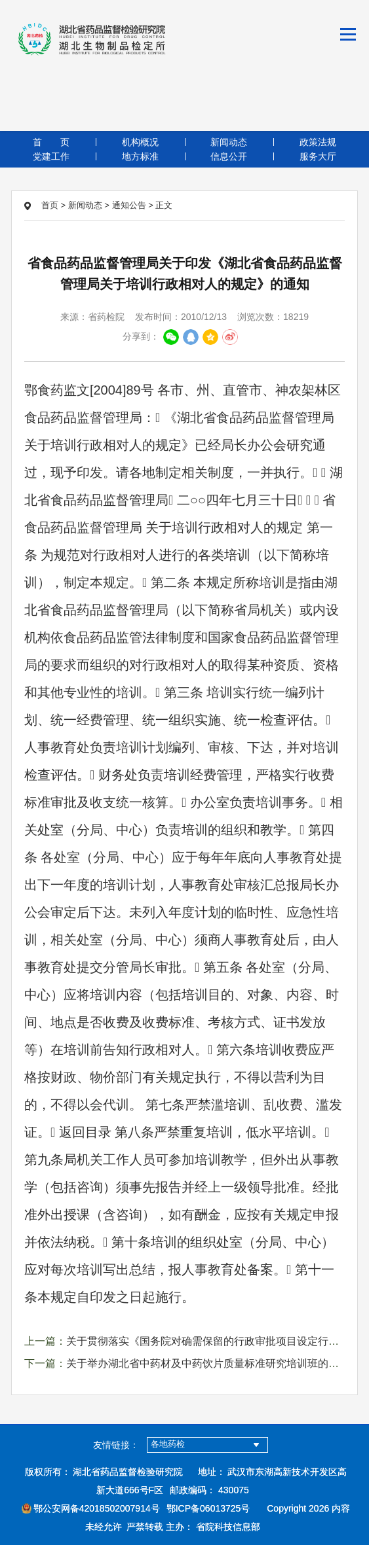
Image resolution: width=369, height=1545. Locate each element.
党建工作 (51, 156)
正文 (163, 205)
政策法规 (318, 142)
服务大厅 (318, 156)
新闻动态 (228, 142)
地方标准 (140, 156)
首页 (51, 142)
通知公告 (129, 205)
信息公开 (228, 156)
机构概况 (140, 142)
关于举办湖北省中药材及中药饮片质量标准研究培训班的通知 (207, 1363)
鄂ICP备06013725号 (208, 1508)
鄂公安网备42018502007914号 (91, 1508)
